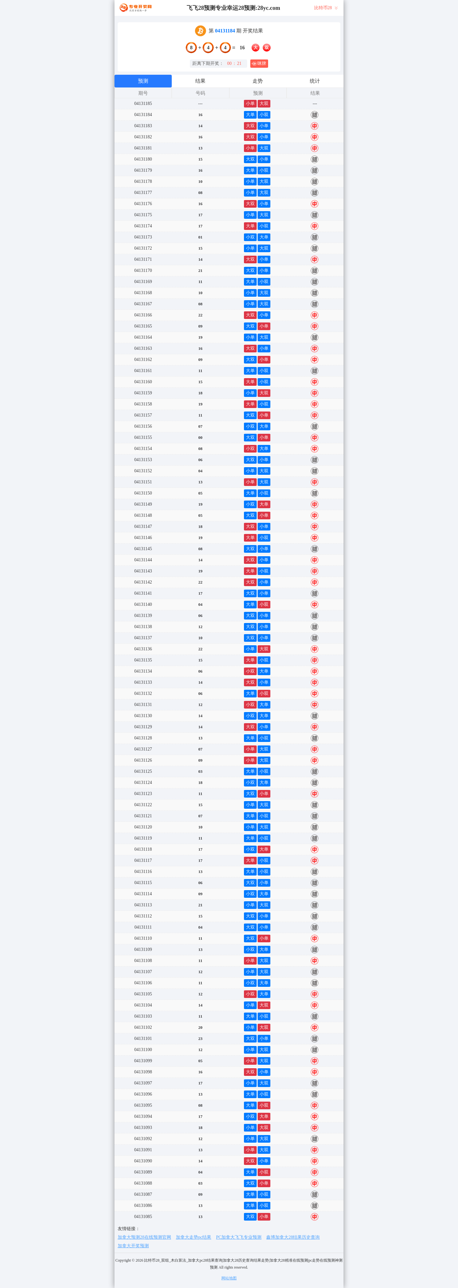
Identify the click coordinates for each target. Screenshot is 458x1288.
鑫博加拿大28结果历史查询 (293, 1237)
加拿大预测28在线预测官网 (144, 1237)
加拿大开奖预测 (133, 1245)
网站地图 (229, 1278)
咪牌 (259, 63)
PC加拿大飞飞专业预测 (238, 1237)
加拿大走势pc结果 (193, 1237)
